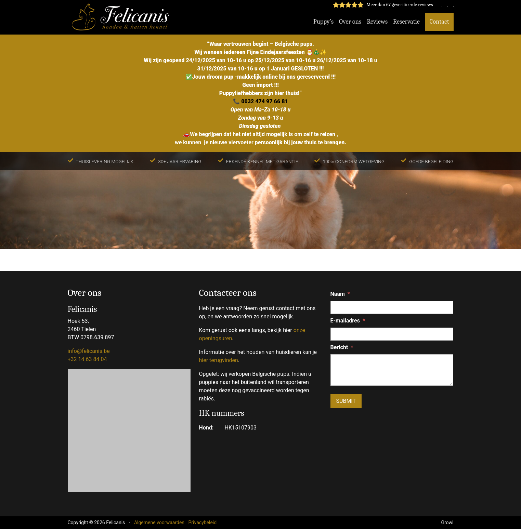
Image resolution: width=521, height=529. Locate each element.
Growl (447, 522)
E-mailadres (347, 321)
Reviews (377, 21)
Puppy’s (323, 21)
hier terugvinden (218, 360)
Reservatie (406, 21)
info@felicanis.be (89, 351)
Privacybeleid (202, 522)
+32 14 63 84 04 (87, 359)
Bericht (341, 347)
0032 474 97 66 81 (264, 101)
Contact (439, 21)
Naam (340, 294)
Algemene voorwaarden (159, 522)
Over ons (350, 21)
